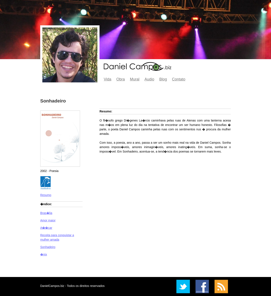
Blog (163, 79)
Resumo (45, 195)
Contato (178, 79)
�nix (43, 254)
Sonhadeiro (47, 247)
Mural (135, 79)
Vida (107, 79)
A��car (46, 227)
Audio (149, 79)
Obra (120, 79)
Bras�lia (46, 213)
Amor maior (47, 220)
